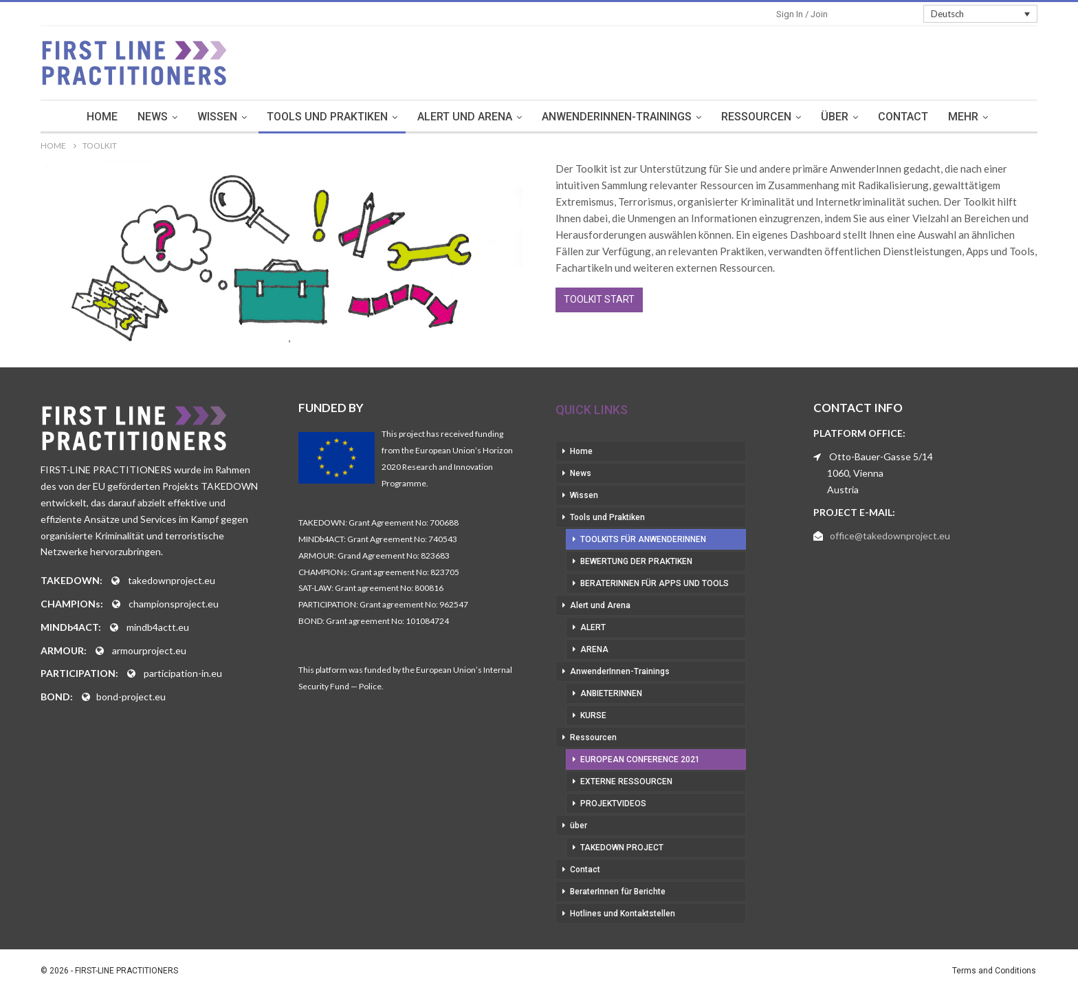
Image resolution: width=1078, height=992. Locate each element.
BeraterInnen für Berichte (618, 891)
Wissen (217, 116)
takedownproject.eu (171, 580)
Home (102, 116)
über (834, 116)
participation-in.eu (183, 673)
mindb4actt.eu (157, 627)
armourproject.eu (149, 650)
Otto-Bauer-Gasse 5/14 (881, 456)
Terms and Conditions (994, 970)
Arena (594, 649)
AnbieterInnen (611, 693)
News (153, 116)
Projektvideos (613, 803)
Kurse (593, 715)
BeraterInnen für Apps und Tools (654, 583)
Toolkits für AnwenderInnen (643, 539)
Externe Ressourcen (626, 781)
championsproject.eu (174, 604)
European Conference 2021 (640, 759)
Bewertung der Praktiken (636, 561)
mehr (963, 116)
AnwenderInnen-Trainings (617, 116)
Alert (593, 627)
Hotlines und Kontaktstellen (622, 913)
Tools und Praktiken (327, 116)
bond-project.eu (131, 696)
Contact (903, 116)
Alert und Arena (464, 116)
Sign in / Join (802, 14)
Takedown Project (621, 847)
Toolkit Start (599, 299)
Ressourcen (756, 116)
